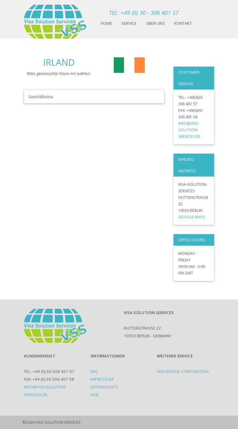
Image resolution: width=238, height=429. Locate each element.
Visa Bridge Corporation (183, 371)
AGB (94, 394)
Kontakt (183, 23)
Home (106, 23)
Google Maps (191, 217)
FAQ (94, 371)
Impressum (101, 379)
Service (129, 23)
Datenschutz (104, 387)
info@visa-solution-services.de (189, 130)
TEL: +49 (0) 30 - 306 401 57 (143, 12)
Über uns (155, 23)
